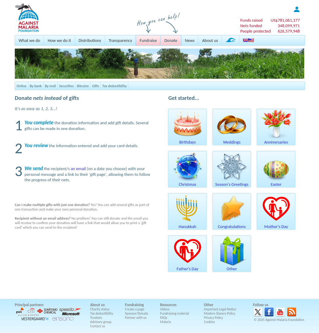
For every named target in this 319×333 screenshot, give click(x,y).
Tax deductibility (114, 86)
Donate (170, 40)
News (189, 40)
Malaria (165, 322)
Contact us (97, 326)
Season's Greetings (231, 182)
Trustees (96, 318)
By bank (36, 86)
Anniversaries (276, 140)
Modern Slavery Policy (219, 313)
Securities (66, 86)
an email (78, 168)
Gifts (95, 86)
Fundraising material (174, 313)
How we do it (59, 40)
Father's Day (187, 266)
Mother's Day (276, 224)
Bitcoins (83, 86)
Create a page (134, 309)
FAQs (163, 318)
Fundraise (148, 40)
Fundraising (134, 305)
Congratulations (232, 224)
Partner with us (136, 318)
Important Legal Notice (220, 309)
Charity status (99, 309)
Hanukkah (187, 224)
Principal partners (29, 305)
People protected (255, 31)
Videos (165, 309)
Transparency (120, 40)
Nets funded (251, 25)
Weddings (232, 140)
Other (232, 266)
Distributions (90, 40)
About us (210, 40)
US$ (285, 20)
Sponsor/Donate (136, 313)
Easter (276, 182)
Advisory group (101, 322)
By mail (50, 86)
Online (22, 86)
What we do (29, 40)
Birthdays (187, 140)
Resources (168, 305)
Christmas (187, 182)
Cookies (209, 322)
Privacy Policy (213, 318)
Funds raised (251, 20)
